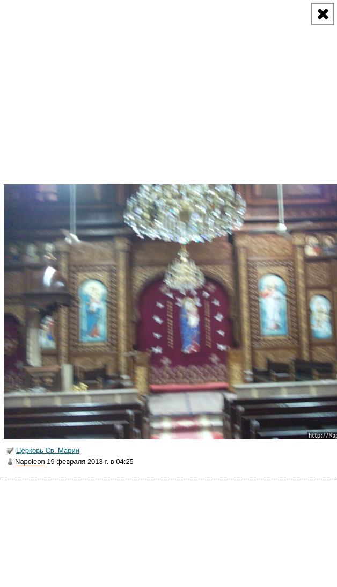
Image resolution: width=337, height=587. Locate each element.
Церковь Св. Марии (42, 450)
